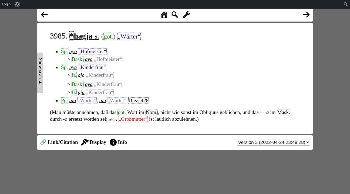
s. (84, 35)
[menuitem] (17, 4)
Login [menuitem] (6, 4)
